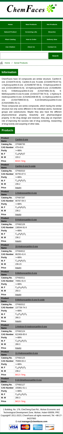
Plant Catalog (10, 39)
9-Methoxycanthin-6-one (26, 273)
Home (10, 24)
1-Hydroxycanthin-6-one (26, 193)
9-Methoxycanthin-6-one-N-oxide (30, 300)
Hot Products (52, 24)
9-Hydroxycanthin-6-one (26, 219)
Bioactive (52, 32)
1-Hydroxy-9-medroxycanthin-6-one (31, 326)
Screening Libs (31, 32)
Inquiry (18, 188)
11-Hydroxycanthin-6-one (26, 353)
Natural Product (10, 32)
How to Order (31, 39)
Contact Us (52, 47)
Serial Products (20, 63)
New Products (31, 24)
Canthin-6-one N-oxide (25, 166)
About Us (31, 47)
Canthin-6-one (21, 139)
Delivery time (52, 39)
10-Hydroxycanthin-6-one (26, 246)
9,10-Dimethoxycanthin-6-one (28, 380)
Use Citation (10, 47)
